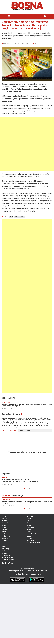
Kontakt (4, 553)
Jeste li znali (31, 534)
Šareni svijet (31, 540)
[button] (50, 49)
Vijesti (4, 516)
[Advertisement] (27, 144)
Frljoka (29, 538)
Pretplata (5, 551)
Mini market (6, 536)
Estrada (29, 532)
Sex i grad (30, 527)
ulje (11, 216)
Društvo (4, 534)
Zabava (29, 536)
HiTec (29, 521)
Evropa (4, 529)
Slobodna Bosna (27, 574)
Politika (4, 518)
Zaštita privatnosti (8, 560)
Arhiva (4, 546)
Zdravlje (30, 516)
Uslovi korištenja (8, 557)
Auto (28, 523)
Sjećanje (5, 538)
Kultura (4, 540)
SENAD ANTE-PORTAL (34, 543)
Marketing (5, 549)
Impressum (6, 555)
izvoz (22, 216)
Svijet (4, 532)
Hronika (4, 521)
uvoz (16, 216)
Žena (29, 529)
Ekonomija (5, 523)
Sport (4, 525)
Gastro (29, 518)
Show (29, 525)
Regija (4, 527)
